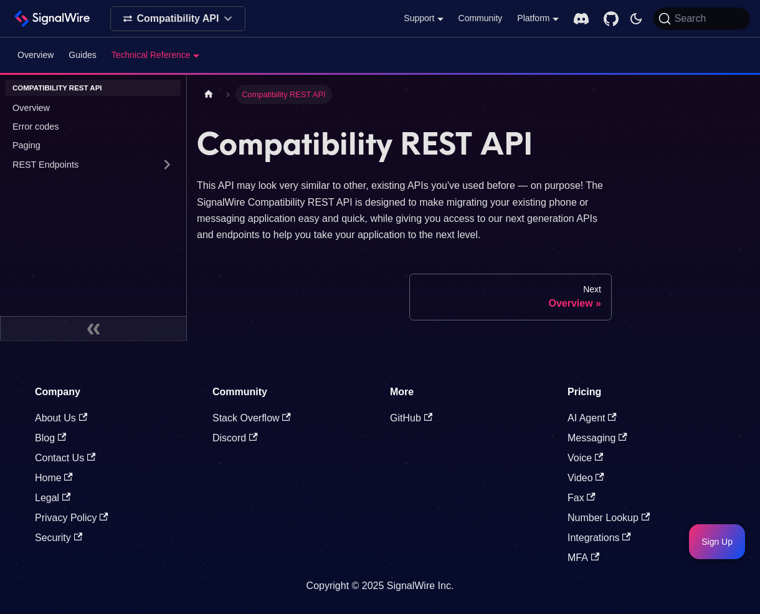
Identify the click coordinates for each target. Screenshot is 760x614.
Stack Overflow (251, 418)
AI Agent (592, 418)
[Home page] (209, 94)
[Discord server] (581, 19)
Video (586, 477)
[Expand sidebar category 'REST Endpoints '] (167, 165)
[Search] (701, 18)
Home (54, 477)
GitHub (411, 418)
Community (480, 18)
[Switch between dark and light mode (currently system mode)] (636, 19)
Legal (52, 497)
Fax (582, 497)
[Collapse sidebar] (93, 328)
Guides (82, 55)
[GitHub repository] (611, 19)
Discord (235, 438)
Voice (585, 458)
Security (58, 537)
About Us (61, 418)
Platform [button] (533, 18)
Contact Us (65, 458)
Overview (35, 55)
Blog (50, 438)
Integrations (599, 537)
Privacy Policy (71, 517)
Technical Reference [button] (151, 55)
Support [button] (419, 18)
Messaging (597, 438)
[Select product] (178, 18)
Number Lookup (609, 517)
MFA (583, 557)
